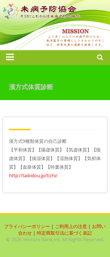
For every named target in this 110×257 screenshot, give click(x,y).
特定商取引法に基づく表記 (64, 233)
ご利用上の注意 (71, 226)
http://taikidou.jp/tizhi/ (33, 175)
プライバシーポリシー (27, 226)
